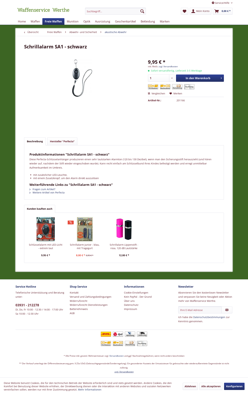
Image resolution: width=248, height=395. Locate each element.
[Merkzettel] (184, 11)
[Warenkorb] (222, 11)
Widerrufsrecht (78, 301)
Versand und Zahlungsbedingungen (90, 296)
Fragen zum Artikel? (42, 189)
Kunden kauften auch (39, 208)
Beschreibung (35, 141)
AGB (72, 313)
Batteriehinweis (79, 309)
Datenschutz (131, 304)
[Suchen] (142, 11)
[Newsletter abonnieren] (226, 309)
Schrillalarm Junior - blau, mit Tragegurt (85, 246)
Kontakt (74, 292)
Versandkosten (116, 355)
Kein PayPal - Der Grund (138, 296)
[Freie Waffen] (53, 21)
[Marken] (164, 21)
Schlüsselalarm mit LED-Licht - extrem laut (45, 246)
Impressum (130, 309)
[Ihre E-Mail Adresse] (200, 309)
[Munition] (72, 21)
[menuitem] (115, 13)
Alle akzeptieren (211, 386)
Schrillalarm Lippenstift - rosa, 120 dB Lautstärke (124, 246)
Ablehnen (190, 386)
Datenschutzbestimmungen (209, 317)
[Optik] (87, 21)
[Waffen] (35, 21)
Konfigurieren (234, 386)
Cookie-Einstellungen (136, 292)
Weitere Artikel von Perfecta (47, 192)
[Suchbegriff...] (115, 11)
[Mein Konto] (200, 11)
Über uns (129, 301)
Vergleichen (156, 93)
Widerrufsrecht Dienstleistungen (89, 304)
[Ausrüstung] (103, 21)
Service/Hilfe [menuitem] (221, 2)
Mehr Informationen (89, 389)
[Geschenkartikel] (125, 21)
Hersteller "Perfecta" (62, 141)
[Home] (22, 21)
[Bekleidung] (147, 21)
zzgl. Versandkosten (168, 66)
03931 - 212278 (27, 305)
